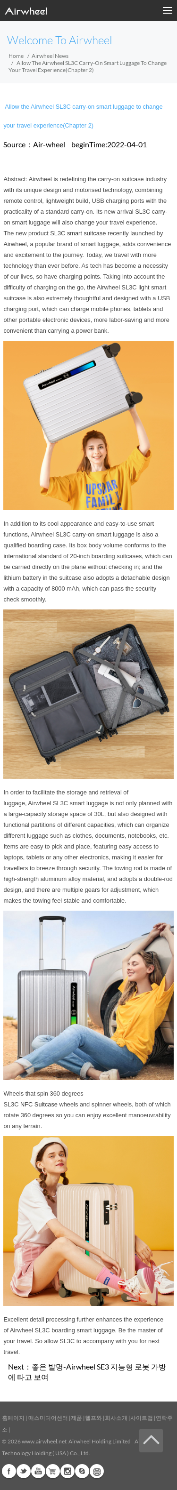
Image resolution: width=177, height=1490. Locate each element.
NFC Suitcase (39, 1104)
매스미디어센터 (47, 1417)
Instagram (67, 1471)
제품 (76, 1417)
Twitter (24, 1471)
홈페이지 (13, 1417)
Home (16, 55)
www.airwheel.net (44, 1441)
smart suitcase (86, 233)
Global (97, 1471)
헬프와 (93, 1417)
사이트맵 (141, 1417)
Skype (82, 1471)
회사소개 (116, 1417)
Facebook (9, 1471)
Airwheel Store (53, 1471)
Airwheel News (50, 55)
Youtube (38, 1471)
